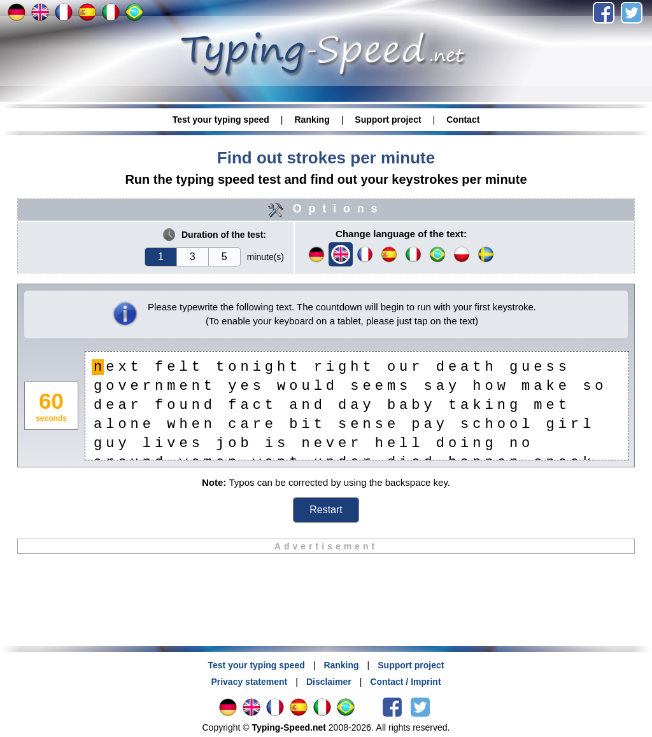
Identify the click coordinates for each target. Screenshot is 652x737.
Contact (462, 119)
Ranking (311, 119)
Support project (388, 119)
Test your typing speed (221, 119)
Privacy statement (249, 682)
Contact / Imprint (405, 682)
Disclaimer (328, 682)
